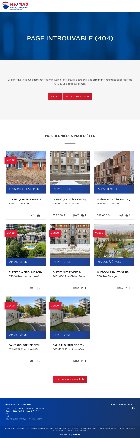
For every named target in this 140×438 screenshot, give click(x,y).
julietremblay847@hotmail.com (27, 419)
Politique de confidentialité (112, 429)
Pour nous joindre (78, 97)
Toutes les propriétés (70, 380)
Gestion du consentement (76, 430)
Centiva (75, 435)
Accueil (55, 97)
